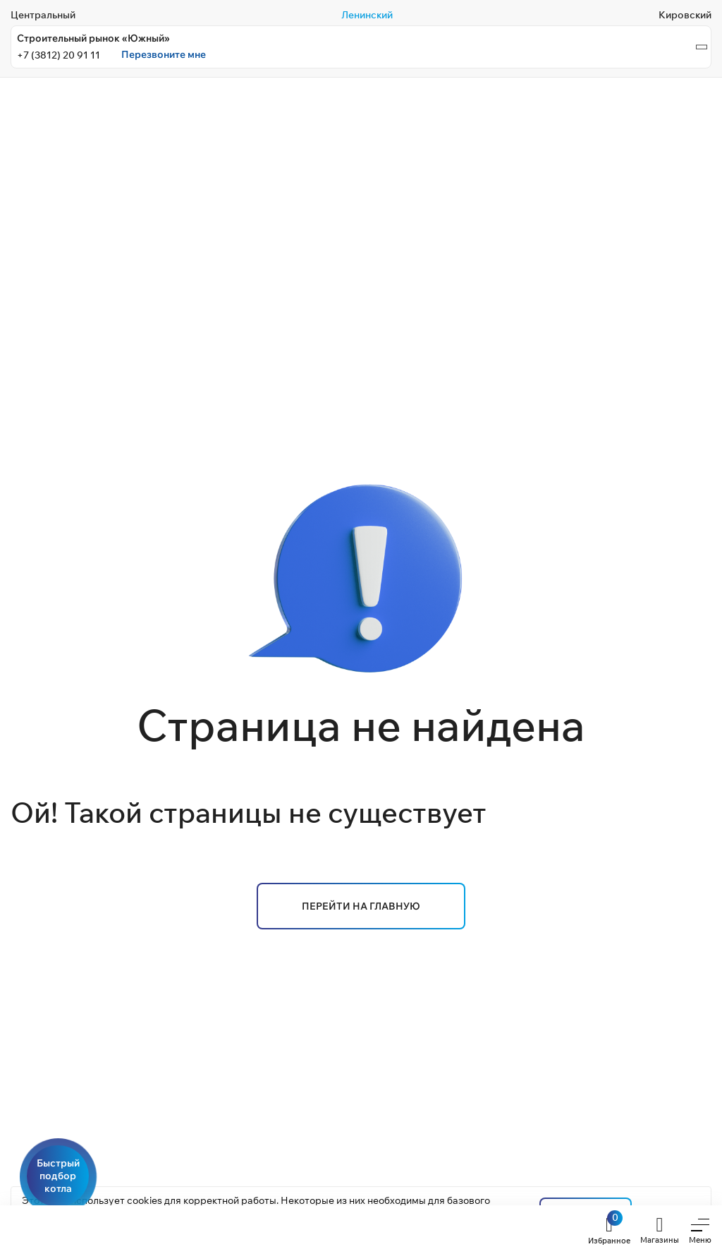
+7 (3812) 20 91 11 (58, 55)
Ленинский (367, 14)
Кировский (685, 14)
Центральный (43, 14)
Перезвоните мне (163, 55)
